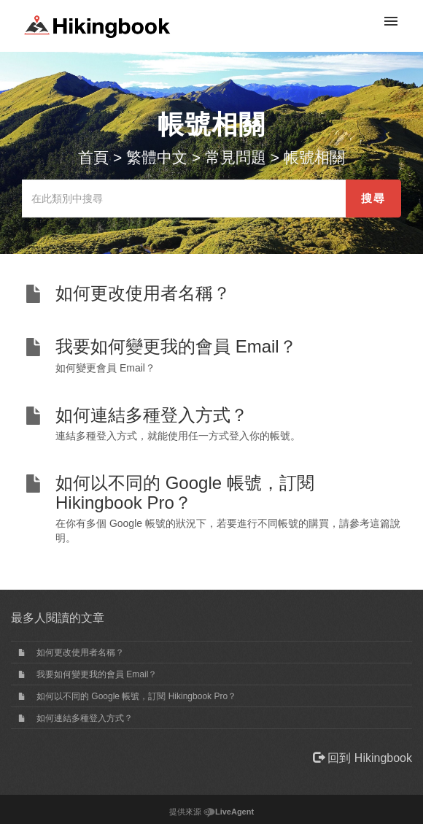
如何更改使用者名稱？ (80, 652)
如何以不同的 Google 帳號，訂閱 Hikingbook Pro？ (136, 696)
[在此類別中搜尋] (184, 198)
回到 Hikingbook (362, 758)
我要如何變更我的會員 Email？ (96, 674)
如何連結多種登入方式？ (84, 718)
